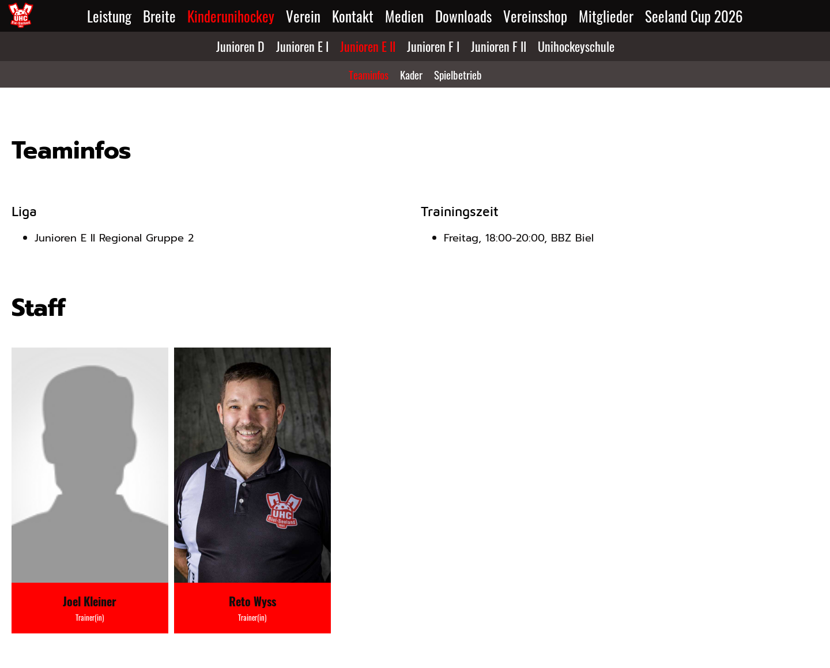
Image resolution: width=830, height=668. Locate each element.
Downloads (463, 16)
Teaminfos (368, 74)
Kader (411, 74)
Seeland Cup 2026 (694, 16)
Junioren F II (498, 46)
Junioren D (240, 46)
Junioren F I (433, 46)
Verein (303, 16)
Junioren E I (302, 46)
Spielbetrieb (458, 74)
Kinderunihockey (230, 16)
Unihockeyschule (576, 46)
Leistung (109, 16)
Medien (404, 16)
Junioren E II (367, 46)
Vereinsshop (535, 16)
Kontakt (352, 16)
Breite (159, 16)
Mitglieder (606, 16)
